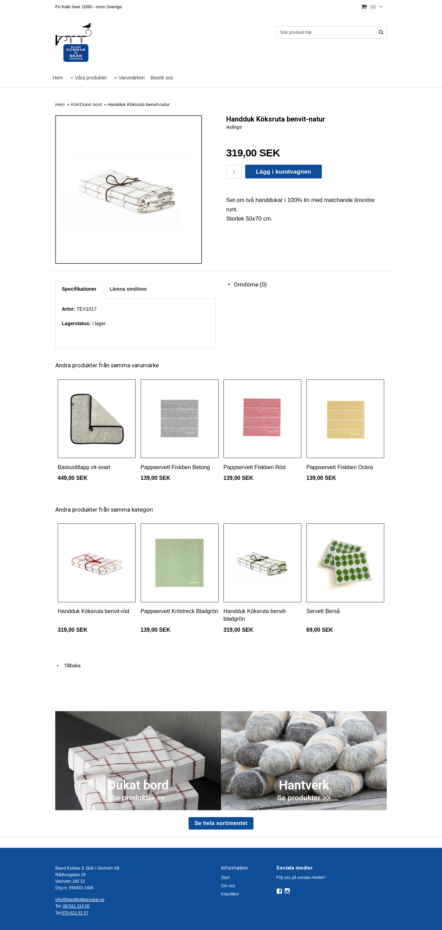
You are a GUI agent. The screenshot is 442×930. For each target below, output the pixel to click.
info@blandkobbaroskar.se (79, 899)
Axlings (234, 127)
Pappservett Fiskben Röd (254, 467)
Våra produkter (91, 77)
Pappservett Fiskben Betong (175, 467)
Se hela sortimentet (220, 823)
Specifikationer (79, 289)
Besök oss (162, 77)
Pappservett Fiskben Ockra (339, 467)
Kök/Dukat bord (87, 104)
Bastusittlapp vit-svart (84, 467)
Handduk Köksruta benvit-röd (93, 611)
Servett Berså (323, 611)
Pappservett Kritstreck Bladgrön (179, 611)
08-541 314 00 (76, 906)
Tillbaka (67, 665)
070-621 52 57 (75, 913)
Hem (58, 77)
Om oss (228, 885)
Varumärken (132, 77)
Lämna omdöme (127, 289)
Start (225, 877)
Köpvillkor (230, 894)
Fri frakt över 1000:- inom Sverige (88, 6)
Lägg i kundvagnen (283, 171)
